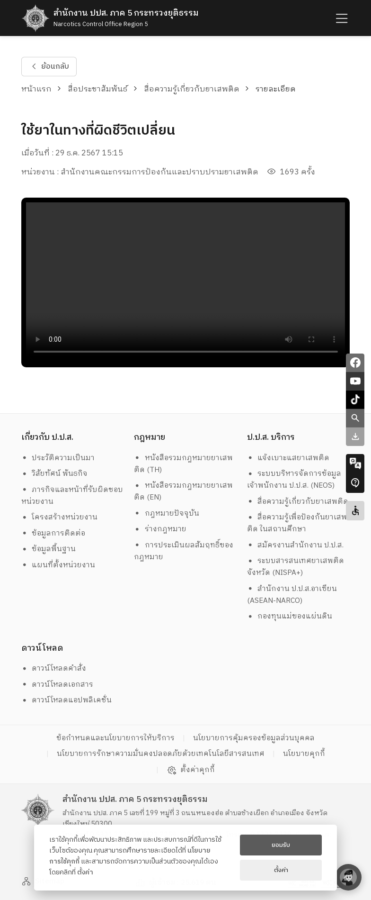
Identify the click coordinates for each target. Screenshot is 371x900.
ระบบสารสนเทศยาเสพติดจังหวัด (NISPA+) (295, 567)
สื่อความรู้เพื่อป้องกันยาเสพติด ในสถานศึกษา (297, 523)
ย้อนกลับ (49, 66)
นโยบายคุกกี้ (304, 754)
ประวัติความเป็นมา (58, 458)
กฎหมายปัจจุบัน (166, 513)
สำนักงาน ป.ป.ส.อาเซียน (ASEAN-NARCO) (292, 595)
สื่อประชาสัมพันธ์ (97, 89)
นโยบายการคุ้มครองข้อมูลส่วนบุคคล (254, 738)
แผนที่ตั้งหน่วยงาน (58, 565)
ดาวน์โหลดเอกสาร (57, 685)
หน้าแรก (36, 89)
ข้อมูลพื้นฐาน (48, 549)
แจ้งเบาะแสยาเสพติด (288, 458)
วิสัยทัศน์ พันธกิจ (54, 474)
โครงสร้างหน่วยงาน (59, 517)
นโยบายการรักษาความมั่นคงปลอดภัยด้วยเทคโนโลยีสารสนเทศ (161, 754)
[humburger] (341, 18)
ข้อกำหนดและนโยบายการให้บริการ (115, 738)
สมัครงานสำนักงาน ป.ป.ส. (295, 545)
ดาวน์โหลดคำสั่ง (54, 668)
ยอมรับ (281, 845)
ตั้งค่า (85, 872)
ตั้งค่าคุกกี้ (191, 770)
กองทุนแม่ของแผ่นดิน (290, 616)
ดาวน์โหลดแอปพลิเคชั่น (66, 700)
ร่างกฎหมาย (160, 529)
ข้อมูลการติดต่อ (53, 533)
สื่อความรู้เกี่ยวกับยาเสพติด (191, 89)
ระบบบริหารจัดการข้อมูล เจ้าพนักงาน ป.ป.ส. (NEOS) (295, 479)
